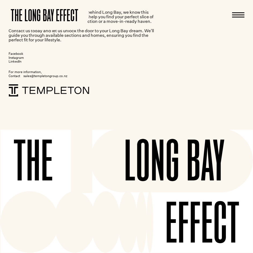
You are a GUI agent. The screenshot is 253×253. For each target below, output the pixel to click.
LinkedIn (15, 61)
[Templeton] (49, 90)
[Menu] (238, 15)
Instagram (16, 58)
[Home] (44, 15)
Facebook (16, 54)
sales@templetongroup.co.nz (45, 76)
